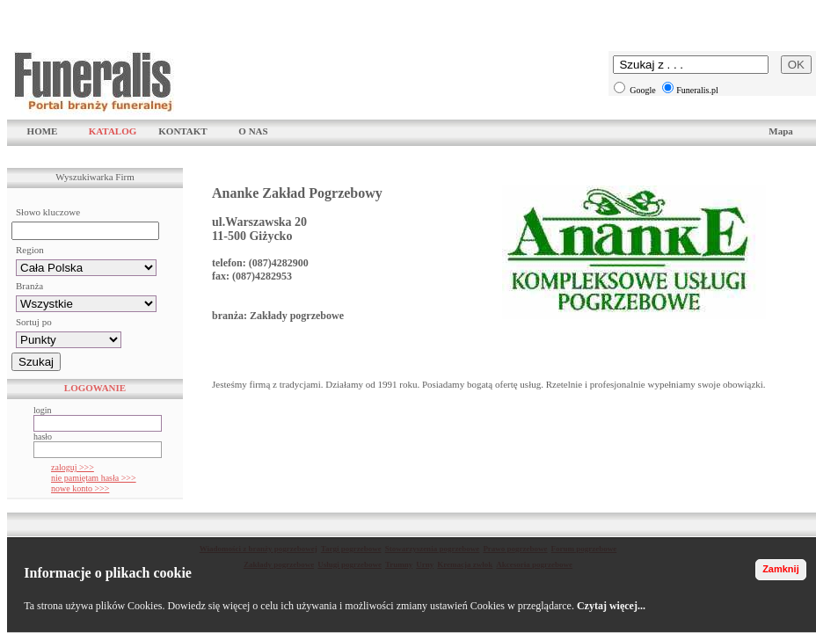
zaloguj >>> (72, 467)
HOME (42, 131)
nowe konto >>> (80, 488)
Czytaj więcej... (611, 606)
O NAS (252, 131)
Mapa (781, 131)
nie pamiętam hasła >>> (93, 478)
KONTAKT (182, 131)
